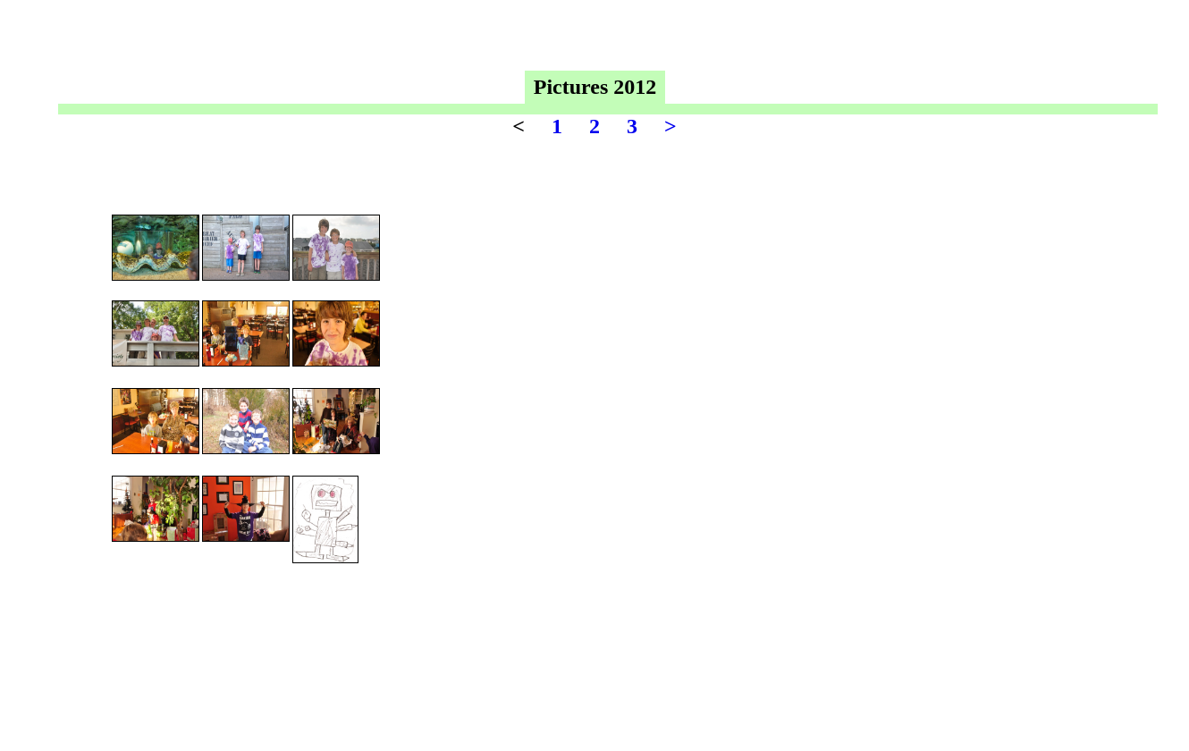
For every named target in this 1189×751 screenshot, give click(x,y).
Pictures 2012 (595, 86)
